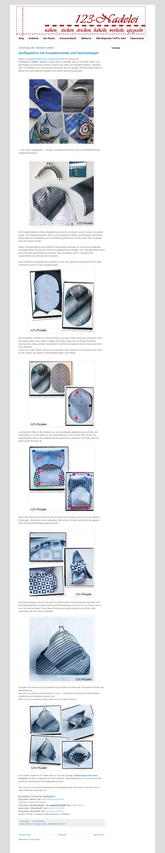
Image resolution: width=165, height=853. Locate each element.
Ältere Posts (98, 835)
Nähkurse (86, 38)
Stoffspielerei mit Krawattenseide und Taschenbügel (58, 53)
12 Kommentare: (38, 821)
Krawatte (37, 824)
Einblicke (34, 38)
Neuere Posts (25, 835)
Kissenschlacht (68, 38)
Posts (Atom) (34, 839)
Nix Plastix (49, 38)
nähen (44, 824)
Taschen (62, 824)
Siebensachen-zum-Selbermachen (45, 59)
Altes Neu (29, 824)
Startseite (62, 835)
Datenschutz (137, 38)
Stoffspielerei (53, 824)
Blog (21, 38)
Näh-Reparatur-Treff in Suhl (111, 38)
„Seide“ (35, 62)
